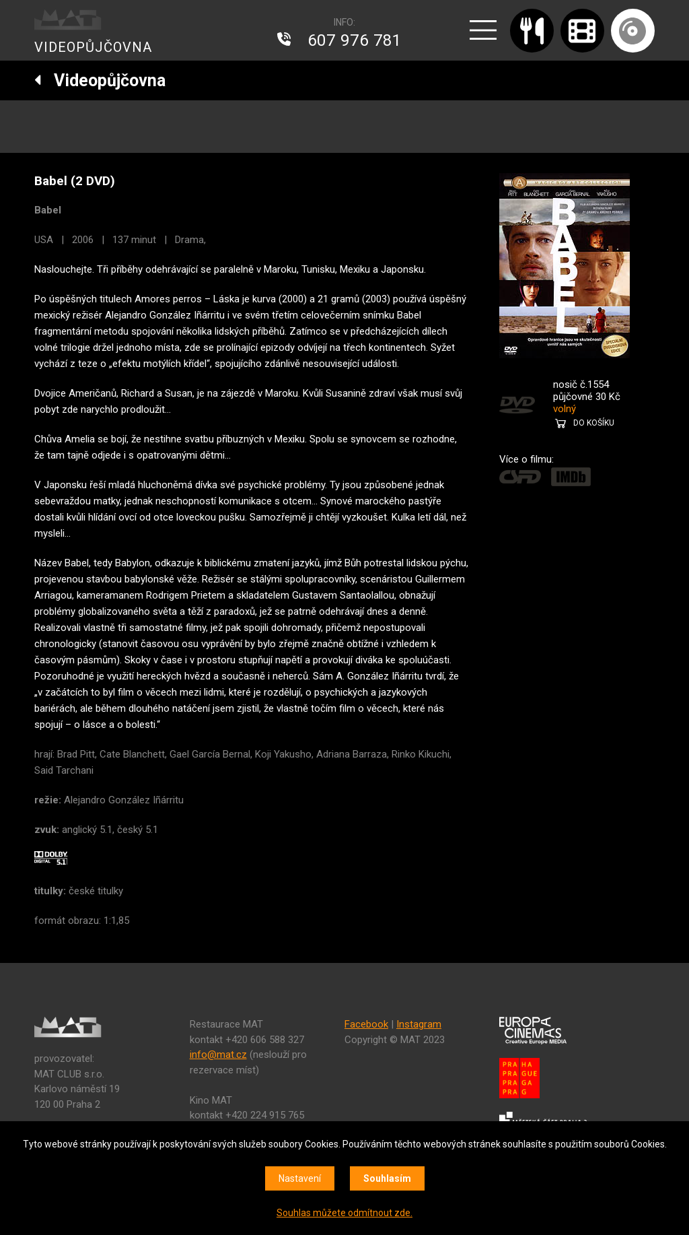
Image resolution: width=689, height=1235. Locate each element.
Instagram (418, 1024)
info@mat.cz (218, 1054)
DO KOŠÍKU (593, 423)
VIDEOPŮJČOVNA (93, 47)
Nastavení (300, 1178)
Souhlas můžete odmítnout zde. (344, 1212)
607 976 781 (354, 40)
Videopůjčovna (100, 80)
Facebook (366, 1024)
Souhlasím (387, 1178)
